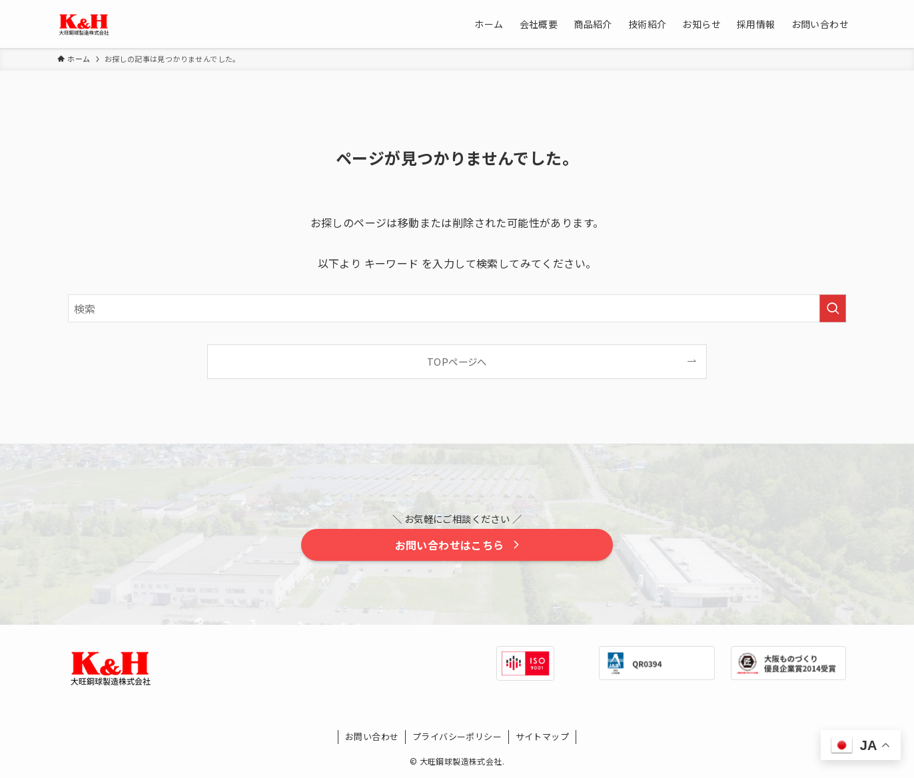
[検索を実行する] (832, 308)
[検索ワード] (457, 308)
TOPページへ (457, 361)
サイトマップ (542, 736)
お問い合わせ (371, 736)
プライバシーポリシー (457, 736)
